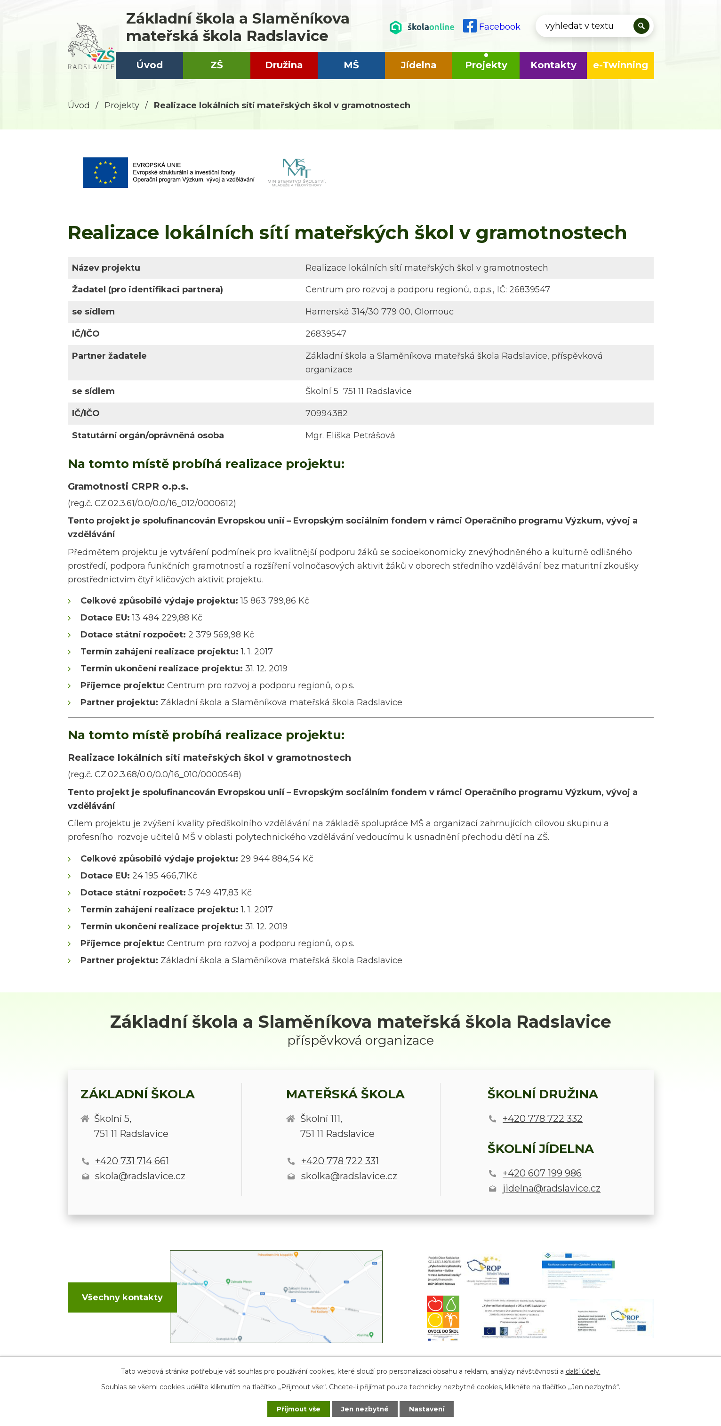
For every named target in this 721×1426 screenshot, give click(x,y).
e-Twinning (620, 65)
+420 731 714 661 (132, 1161)
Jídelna (419, 65)
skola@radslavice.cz (140, 1176)
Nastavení (429, 1408)
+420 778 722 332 (543, 1118)
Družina (284, 65)
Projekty (486, 65)
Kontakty (553, 65)
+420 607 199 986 (542, 1173)
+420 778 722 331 (340, 1161)
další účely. (583, 1371)
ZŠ (216, 65)
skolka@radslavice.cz (349, 1176)
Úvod (149, 65)
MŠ (351, 65)
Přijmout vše (296, 1408)
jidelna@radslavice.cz (552, 1188)
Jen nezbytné (365, 1408)
